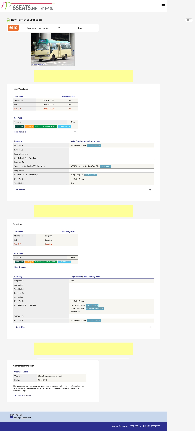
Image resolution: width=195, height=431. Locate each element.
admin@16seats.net (22, 418)
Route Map (20, 189)
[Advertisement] (83, 76)
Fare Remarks (20, 132)
